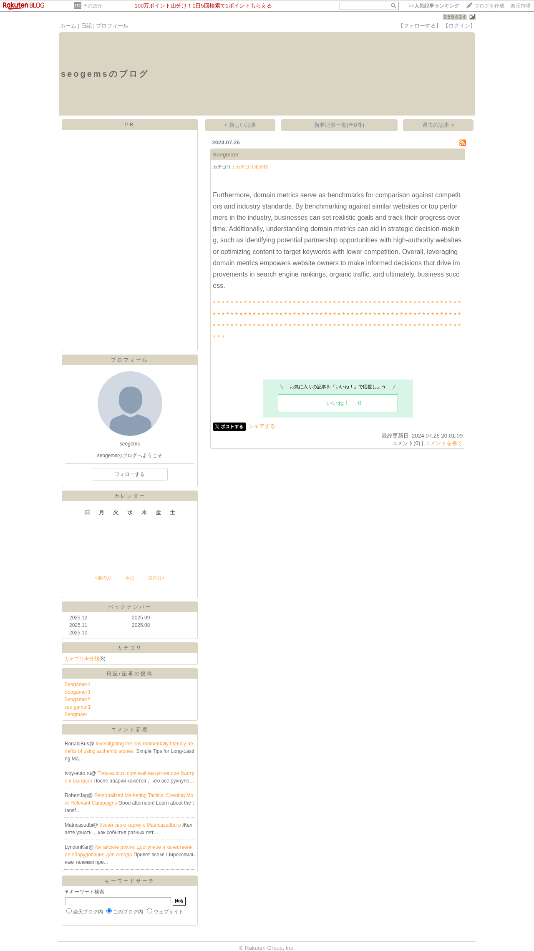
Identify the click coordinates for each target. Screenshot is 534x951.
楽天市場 (521, 6)
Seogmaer (75, 714)
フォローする (130, 474)
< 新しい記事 (240, 125)
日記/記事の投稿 (129, 674)
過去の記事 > (438, 125)
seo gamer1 (77, 707)
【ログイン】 (459, 26)
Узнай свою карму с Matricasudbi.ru (141, 825)
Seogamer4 (77, 684)
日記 (86, 26)
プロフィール (112, 26)
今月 (129, 577)
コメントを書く (444, 443)
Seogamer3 (77, 692)
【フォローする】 (419, 26)
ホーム (68, 26)
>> (433, 6)
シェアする (261, 426)
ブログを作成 (489, 6)
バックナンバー (130, 607)
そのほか (93, 6)
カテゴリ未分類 (81, 659)
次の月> (156, 577)
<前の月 (103, 577)
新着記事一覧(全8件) (339, 125)
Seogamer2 (77, 699)
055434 (454, 17)
